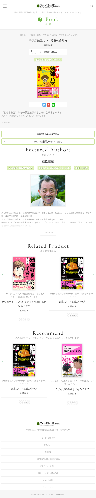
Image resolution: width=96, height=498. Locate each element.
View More (48, 233)
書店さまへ (48, 445)
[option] (24, 289)
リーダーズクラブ (48, 438)
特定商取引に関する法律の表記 (48, 459)
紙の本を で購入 (48, 134)
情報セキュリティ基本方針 (48, 473)
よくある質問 (48, 480)
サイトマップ (48, 487)
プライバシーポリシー (48, 466)
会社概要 (48, 452)
